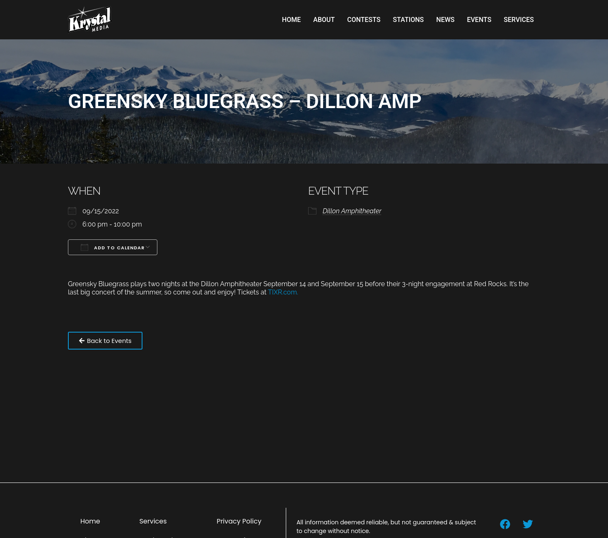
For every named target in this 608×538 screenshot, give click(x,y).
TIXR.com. (284, 292)
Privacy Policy (239, 521)
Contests (363, 20)
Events (479, 20)
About (324, 20)
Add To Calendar (113, 247)
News (445, 20)
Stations (408, 20)
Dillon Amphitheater (352, 211)
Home (291, 20)
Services (519, 20)
